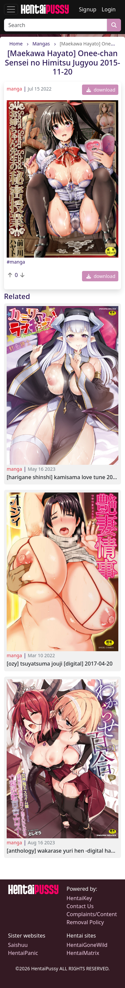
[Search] (55, 25)
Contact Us (80, 906)
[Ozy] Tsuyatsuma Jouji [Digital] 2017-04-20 (60, 664)
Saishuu (18, 945)
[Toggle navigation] (11, 9)
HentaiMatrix (83, 953)
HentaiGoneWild (87, 945)
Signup (87, 9)
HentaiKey (79, 898)
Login (109, 9)
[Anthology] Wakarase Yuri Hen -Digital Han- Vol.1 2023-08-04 (62, 851)
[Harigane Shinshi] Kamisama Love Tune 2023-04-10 (62, 477)
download (100, 90)
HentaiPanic (23, 953)
